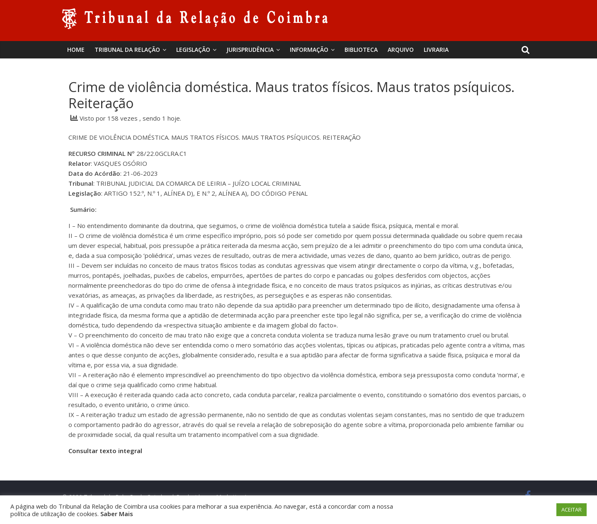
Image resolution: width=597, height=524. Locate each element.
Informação (309, 49)
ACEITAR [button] (571, 509)
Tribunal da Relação (127, 49)
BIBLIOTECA (361, 49)
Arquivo (401, 49)
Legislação (193, 49)
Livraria (436, 49)
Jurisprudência (250, 49)
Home (76, 49)
